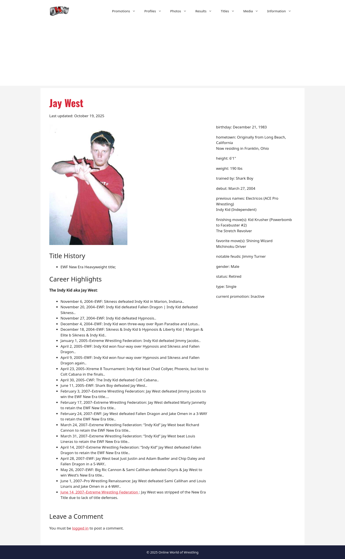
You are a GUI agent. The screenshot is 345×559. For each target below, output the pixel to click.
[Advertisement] (172, 55)
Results (206, 11)
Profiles (155, 11)
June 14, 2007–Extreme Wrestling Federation (100, 492)
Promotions (126, 11)
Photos (180, 11)
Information (281, 11)
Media (253, 11)
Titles (230, 11)
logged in (80, 528)
